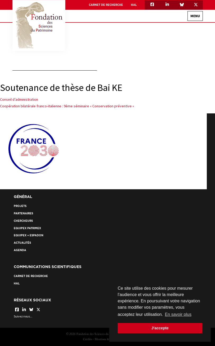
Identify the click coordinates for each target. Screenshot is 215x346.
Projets (20, 206)
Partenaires (23, 213)
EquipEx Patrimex (27, 228)
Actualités (22, 242)
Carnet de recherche (106, 4)
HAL (134, 4)
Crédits (87, 339)
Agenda (20, 250)
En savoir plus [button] (178, 314)
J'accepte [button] (159, 328)
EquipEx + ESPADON (28, 235)
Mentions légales (105, 339)
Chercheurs (23, 220)
